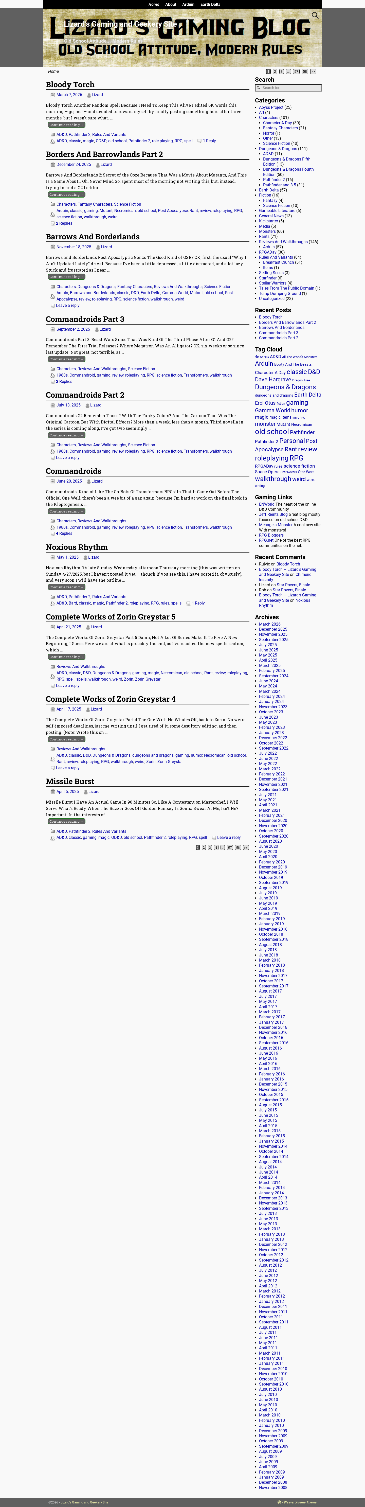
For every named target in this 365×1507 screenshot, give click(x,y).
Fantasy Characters (95, 204)
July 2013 (268, 1213)
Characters (66, 204)
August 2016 (270, 1048)
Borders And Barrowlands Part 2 (104, 154)
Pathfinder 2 (79, 134)
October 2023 (271, 712)
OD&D (101, 140)
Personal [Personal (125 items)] (292, 441)
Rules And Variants (109, 134)
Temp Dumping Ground (280, 293)
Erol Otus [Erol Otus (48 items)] (265, 403)
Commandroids (73, 471)
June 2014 (268, 1172)
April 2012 (268, 1286)
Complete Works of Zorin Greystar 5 (110, 617)
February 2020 (272, 862)
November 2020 (273, 825)
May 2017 (268, 1001)
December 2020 (273, 820)
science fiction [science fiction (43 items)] (299, 466)
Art (261, 112)
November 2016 (273, 1032)
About (170, 4)
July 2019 (268, 893)
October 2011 (271, 1317)
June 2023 (268, 717)
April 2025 (268, 660)
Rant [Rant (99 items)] (291, 449)
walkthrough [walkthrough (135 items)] (273, 479)
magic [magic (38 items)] (261, 417)
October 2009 (271, 1441)
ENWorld (267, 504)
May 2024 (268, 686)
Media (264, 226)
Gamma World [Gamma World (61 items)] (272, 410)
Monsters (267, 231)
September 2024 (273, 675)
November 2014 (273, 1146)
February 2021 (272, 815)
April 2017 (268, 1006)
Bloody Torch (70, 84)
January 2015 (271, 1141)
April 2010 (268, 1410)
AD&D (62, 134)
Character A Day (277, 122)
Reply (209, 140)
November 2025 (273, 634)
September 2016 (273, 1042)
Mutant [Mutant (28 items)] (283, 424)
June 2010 (268, 1399)
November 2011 (273, 1311)
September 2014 (273, 1156)
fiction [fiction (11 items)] (281, 403)
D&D (135, 292)
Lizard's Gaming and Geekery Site (84, 1502)
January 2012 (271, 1301)
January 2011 (271, 1363)
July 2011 (268, 1332)
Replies (64, 223)
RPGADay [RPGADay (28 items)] (264, 466)
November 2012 (273, 1249)
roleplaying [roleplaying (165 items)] (271, 458)
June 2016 (268, 1053)
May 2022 (268, 763)
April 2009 (268, 1466)
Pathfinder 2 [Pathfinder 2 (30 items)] (266, 441)
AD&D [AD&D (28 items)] (275, 356)
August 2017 (270, 991)
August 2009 (270, 1451)
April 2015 (268, 1125)
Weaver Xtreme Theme (300, 1502)
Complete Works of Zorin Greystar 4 (111, 699)
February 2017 (272, 1017)
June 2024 (268, 681)
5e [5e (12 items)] (261, 357)
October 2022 (271, 743)
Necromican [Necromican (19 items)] (301, 424)
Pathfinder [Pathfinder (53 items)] (302, 432)
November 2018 (273, 929)
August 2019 (270, 887)
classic (75, 140)
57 (296, 71)
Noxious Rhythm (77, 547)
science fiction (69, 217)
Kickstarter (268, 221)
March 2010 (270, 1415)
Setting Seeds (271, 272)
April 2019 (268, 908)
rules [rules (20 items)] (278, 466)
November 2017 (273, 975)
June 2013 (268, 1218)
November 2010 (273, 1373)
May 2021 (268, 799)
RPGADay (268, 252)
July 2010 (268, 1394)
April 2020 (268, 856)
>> (313, 71)
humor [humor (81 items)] (299, 410)
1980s (62, 375)
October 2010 (271, 1379)
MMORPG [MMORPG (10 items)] (299, 417)
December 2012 (273, 1244)
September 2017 (273, 986)
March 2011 (270, 1353)
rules (165, 603)
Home (154, 4)
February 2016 (272, 1074)
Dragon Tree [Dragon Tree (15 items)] (301, 380)
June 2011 (268, 1337)
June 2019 (268, 898)
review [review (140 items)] (307, 449)
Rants (264, 236)
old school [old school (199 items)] (272, 432)
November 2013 (273, 1203)
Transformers (196, 375)
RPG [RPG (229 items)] (296, 458)
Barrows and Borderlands (92, 292)
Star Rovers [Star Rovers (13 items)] (289, 472)
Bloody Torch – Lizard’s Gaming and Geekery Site (287, 572)
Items (268, 267)
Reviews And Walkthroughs (178, 286)
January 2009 (271, 1477)
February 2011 (272, 1358)
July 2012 (268, 1270)
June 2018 (268, 955)
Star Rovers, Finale (293, 584)
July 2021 (268, 794)
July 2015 (268, 1110)
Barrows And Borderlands (93, 236)
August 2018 (270, 944)
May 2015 (268, 1120)
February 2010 (272, 1420)
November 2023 (273, 706)
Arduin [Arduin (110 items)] (264, 363)
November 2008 (273, 1487)
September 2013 (273, 1208)
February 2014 (272, 1187)
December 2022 (273, 737)
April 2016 (268, 1063)
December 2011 (273, 1306)
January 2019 (271, 923)
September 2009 (273, 1446)
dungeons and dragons (153, 755)
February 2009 (272, 1472)
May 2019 (268, 903)
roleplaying (222, 210)
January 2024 (271, 701)
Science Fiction (127, 204)
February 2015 (272, 1135)
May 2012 (268, 1280)
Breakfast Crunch (278, 262)
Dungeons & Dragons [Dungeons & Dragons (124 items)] (285, 387)
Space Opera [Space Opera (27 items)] (267, 471)
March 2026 (270, 624)
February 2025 (272, 670)
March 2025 (270, 665)
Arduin (188, 4)
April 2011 (268, 1347)
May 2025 (268, 655)
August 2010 (270, 1389)
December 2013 (273, 1198)
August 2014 (270, 1161)
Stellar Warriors (272, 283)
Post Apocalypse (173, 210)
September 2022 (273, 748)
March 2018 (270, 960)
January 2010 (271, 1425)
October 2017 (271, 981)
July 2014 (268, 1167)
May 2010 (268, 1405)
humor (196, 755)
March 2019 (270, 913)
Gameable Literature (277, 210)
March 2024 (270, 691)
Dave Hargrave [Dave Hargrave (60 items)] (273, 379)
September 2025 (273, 639)
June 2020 (268, 846)
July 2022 (268, 753)
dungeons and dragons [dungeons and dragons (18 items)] (274, 395)
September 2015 (273, 1099)
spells (176, 603)
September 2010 (273, 1384)
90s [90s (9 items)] (266, 357)
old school (117, 140)
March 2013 (270, 1229)
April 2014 (268, 1177)
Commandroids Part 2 (85, 395)
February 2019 (272, 918)
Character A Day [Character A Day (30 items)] (270, 372)
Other (268, 138)
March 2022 (270, 769)
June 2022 (268, 758)
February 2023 (272, 727)
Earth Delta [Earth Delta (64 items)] (307, 395)
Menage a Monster (276, 524)
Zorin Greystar (147, 679)
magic (88, 140)
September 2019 (273, 882)
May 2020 (268, 851)
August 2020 (270, 841)
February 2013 (272, 1234)
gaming (91, 210)
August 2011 (270, 1327)
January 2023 (271, 732)
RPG (178, 140)
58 (305, 71)
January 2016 (271, 1079)
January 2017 (271, 1022)
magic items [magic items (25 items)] (280, 417)
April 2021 (268, 805)
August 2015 (270, 1105)
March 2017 (270, 1011)
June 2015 (268, 1115)
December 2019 (273, 867)
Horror (268, 133)
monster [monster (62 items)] (265, 424)
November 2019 (273, 872)
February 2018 (272, 965)
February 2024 (272, 696)
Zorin (128, 679)
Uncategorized (272, 298)
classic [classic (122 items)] (297, 372)
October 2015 (271, 1094)
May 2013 (268, 1223)
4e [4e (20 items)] (257, 356)
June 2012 (268, 1275)
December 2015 (273, 1084)
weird (113, 217)
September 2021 (273, 789)
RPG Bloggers (271, 535)
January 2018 (271, 970)
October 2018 (271, 934)
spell (188, 140)
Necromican (125, 210)
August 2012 (270, 1265)
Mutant (106, 210)
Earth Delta (210, 4)
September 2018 (273, 939)
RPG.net (266, 540)
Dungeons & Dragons (97, 286)
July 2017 (268, 996)
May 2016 (268, 1058)
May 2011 (268, 1342)
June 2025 (268, 650)
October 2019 (271, 877)
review (205, 210)
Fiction (265, 195)
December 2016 (273, 1027)
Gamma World (175, 292)
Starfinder (268, 278)
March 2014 (270, 1182)
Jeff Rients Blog (273, 514)
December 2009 (273, 1430)
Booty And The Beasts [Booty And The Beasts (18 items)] (293, 364)
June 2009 (268, 1461)
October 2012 (271, 1254)
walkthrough (95, 217)
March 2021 (270, 810)
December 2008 (273, 1482)
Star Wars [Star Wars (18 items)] (306, 472)
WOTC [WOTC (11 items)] (311, 480)
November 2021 (273, 784)
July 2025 (268, 644)
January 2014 (271, 1193)
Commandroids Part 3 (85, 319)
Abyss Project (271, 107)
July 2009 (268, 1456)
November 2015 (273, 1089)
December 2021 (273, 779)
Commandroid (82, 375)
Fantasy (270, 200)
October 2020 (271, 830)
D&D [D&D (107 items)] (314, 372)
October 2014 (271, 1151)
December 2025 (273, 629)
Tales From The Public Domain (286, 288)
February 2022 (272, 774)
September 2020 (273, 836)
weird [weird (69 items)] (299, 479)
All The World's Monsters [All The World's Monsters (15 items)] (300, 357)
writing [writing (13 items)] (260, 486)
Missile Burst (70, 781)
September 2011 (273, 1322)
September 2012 (273, 1260)
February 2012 (272, 1296)
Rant (194, 210)
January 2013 (271, 1239)
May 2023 (268, 722)
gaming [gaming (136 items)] (297, 402)
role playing (162, 140)
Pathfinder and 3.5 (279, 185)
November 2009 (273, 1435)
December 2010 (273, 1368)
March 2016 (270, 1068)
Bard (73, 603)
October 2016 (271, 1037)
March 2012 (270, 1291)
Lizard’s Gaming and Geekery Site (120, 24)
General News (271, 216)
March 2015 (270, 1130)
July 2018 (268, 949)
